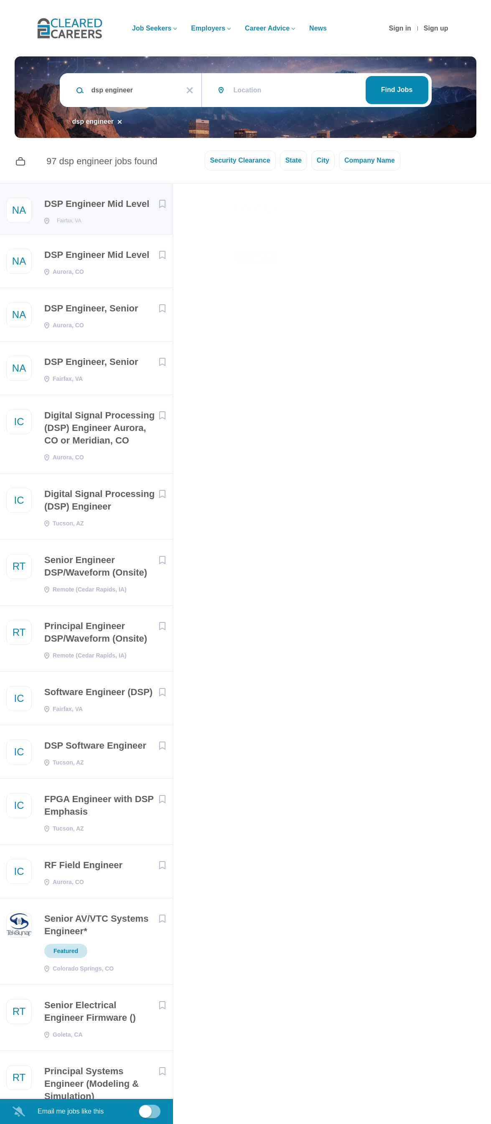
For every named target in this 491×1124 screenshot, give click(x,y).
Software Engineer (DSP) (98, 694)
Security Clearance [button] (240, 160)
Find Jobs (397, 89)
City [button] (323, 160)
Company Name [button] (369, 160)
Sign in (400, 28)
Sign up (436, 28)
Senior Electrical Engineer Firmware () (90, 1013)
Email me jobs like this (71, 1111)
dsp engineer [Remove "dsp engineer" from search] (93, 121)
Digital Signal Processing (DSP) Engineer (99, 502)
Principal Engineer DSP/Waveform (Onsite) (95, 634)
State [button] (293, 160)
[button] (460, 258)
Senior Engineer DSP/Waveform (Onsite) (95, 568)
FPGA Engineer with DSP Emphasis (99, 807)
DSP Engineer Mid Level (96, 204)
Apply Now (265, 257)
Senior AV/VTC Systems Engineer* (96, 927)
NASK (246, 229)
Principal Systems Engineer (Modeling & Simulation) (91, 1086)
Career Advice (267, 28)
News (318, 28)
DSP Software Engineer (95, 748)
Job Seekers (151, 28)
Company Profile (214, 1087)
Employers (208, 28)
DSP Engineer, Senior (91, 311)
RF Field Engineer (83, 867)
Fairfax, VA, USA (211, 296)
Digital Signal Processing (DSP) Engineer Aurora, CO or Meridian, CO (99, 430)
